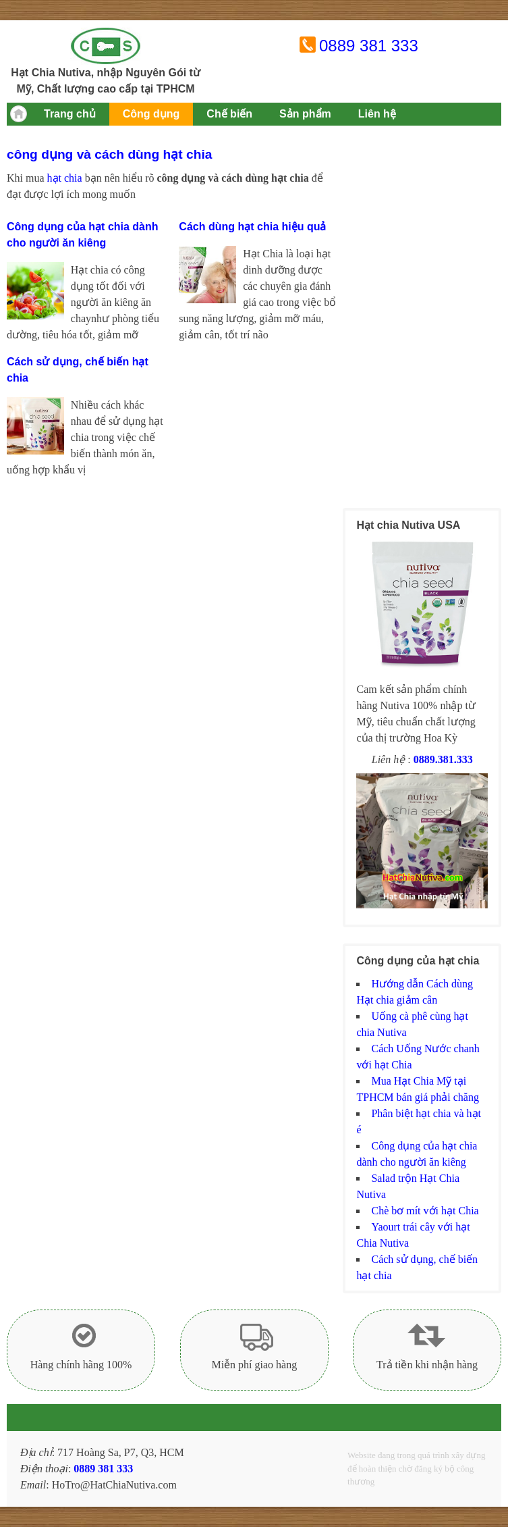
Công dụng (151, 114)
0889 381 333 (368, 45)
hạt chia (64, 178)
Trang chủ (70, 114)
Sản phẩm (305, 114)
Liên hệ (377, 114)
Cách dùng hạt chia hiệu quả (252, 226)
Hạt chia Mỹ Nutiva (106, 46)
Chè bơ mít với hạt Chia (424, 1210)
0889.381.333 (443, 759)
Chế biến (229, 114)
